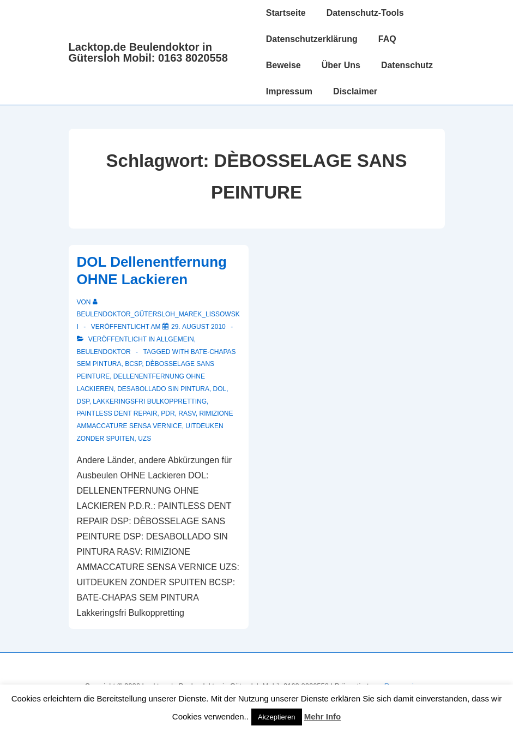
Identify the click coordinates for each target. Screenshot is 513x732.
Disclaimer (355, 91)
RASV (187, 413)
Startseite (286, 12)
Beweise (283, 65)
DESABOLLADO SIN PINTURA (163, 389)
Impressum (289, 91)
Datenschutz (407, 65)
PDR (167, 413)
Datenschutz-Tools (365, 12)
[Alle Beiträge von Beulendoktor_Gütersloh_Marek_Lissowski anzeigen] (158, 314)
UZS (144, 438)
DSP (83, 401)
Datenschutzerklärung (312, 39)
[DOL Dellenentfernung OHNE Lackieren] (198, 327)
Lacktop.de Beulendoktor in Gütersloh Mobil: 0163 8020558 (148, 52)
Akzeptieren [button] (276, 717)
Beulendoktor (104, 352)
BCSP (133, 364)
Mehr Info (322, 716)
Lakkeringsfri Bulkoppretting (150, 401)
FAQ (387, 39)
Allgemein (175, 339)
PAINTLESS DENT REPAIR (117, 413)
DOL (220, 389)
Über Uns (341, 65)
